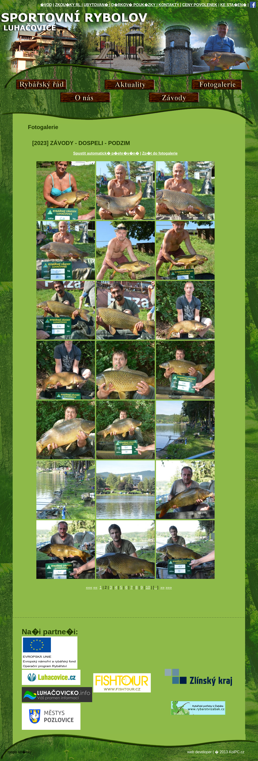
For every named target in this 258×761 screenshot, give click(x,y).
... (155, 587)
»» (162, 587)
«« (95, 587)
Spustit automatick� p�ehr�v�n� (106, 153)
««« (89, 587)
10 (148, 587)
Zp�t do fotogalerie (160, 153)
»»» (169, 587)
